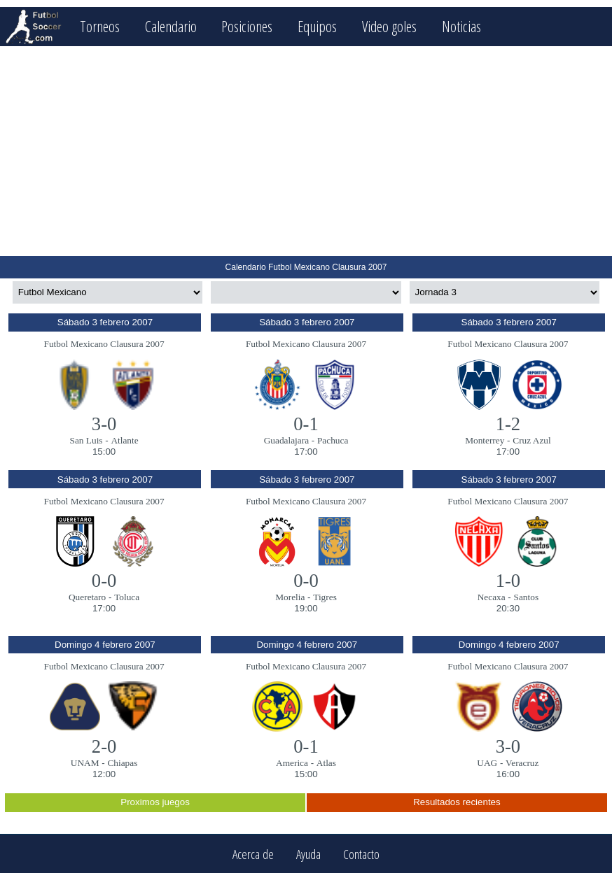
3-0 (104, 423)
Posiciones (246, 26)
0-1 (306, 423)
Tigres (325, 597)
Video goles (389, 26)
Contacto (361, 854)
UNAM (85, 763)
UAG (487, 763)
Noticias (461, 26)
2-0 (104, 746)
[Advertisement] (306, 151)
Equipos (317, 26)
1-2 (508, 423)
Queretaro (87, 597)
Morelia (290, 597)
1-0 (508, 580)
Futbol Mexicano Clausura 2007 (104, 344)
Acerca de (253, 854)
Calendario (171, 26)
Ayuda (308, 854)
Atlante (124, 440)
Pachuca (332, 440)
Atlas (326, 763)
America (292, 763)
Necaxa (492, 597)
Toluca (126, 597)
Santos (526, 597)
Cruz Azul (531, 440)
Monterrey (484, 440)
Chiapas (122, 763)
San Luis (86, 440)
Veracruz (522, 763)
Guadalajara (286, 440)
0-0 (104, 580)
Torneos (100, 26)
